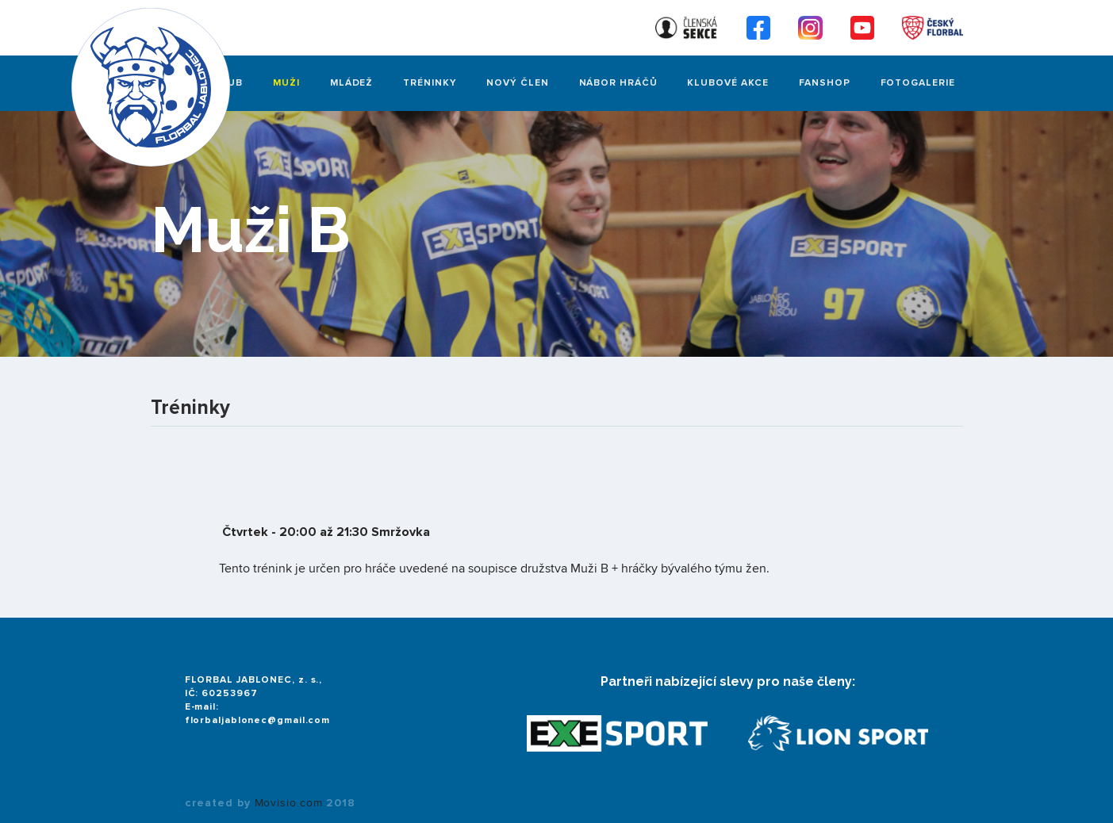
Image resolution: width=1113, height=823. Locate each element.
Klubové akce (728, 83)
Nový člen (517, 83)
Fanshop (824, 83)
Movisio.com (289, 803)
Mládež (351, 83)
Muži (286, 83)
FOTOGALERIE (918, 83)
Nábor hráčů (618, 83)
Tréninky (429, 83)
